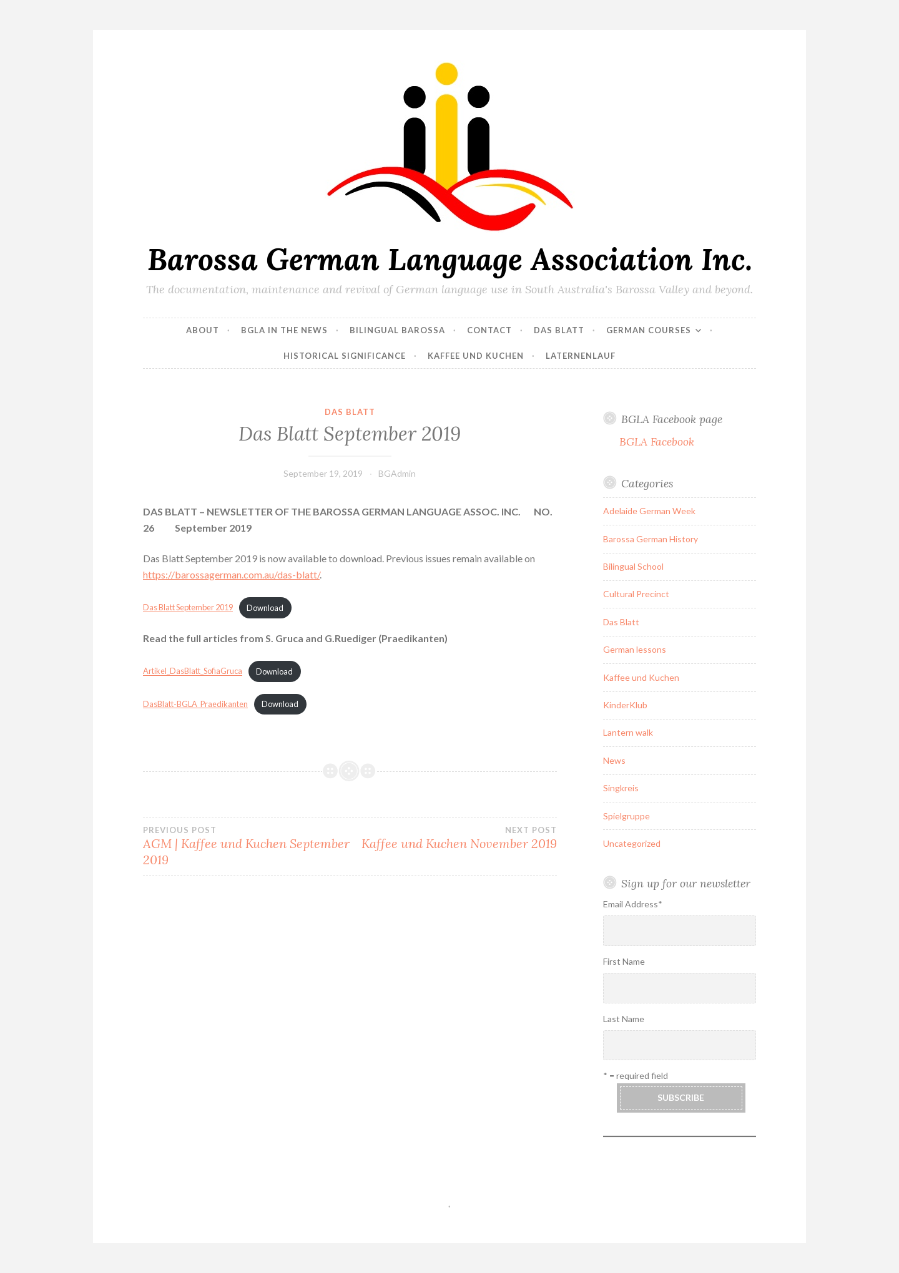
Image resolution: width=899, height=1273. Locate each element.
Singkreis (621, 788)
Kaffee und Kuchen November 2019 (453, 838)
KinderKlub (625, 705)
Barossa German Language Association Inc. (449, 259)
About (202, 330)
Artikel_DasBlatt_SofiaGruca (192, 671)
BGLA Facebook (656, 441)
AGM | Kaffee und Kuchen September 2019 (246, 846)
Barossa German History (650, 539)
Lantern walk (628, 732)
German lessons (634, 649)
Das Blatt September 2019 (188, 608)
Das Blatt (559, 330)
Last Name (623, 1018)
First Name (624, 961)
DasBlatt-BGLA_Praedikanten (195, 704)
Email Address (632, 904)
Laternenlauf (581, 356)
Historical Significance (344, 356)
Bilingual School (633, 566)
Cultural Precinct (636, 593)
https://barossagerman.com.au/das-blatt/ (231, 574)
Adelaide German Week (649, 510)
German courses (648, 330)
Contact (489, 330)
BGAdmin (397, 473)
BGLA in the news (284, 330)
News (614, 760)
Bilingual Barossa (397, 330)
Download (265, 608)
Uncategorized (632, 843)
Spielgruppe (626, 816)
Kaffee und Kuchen (476, 356)
